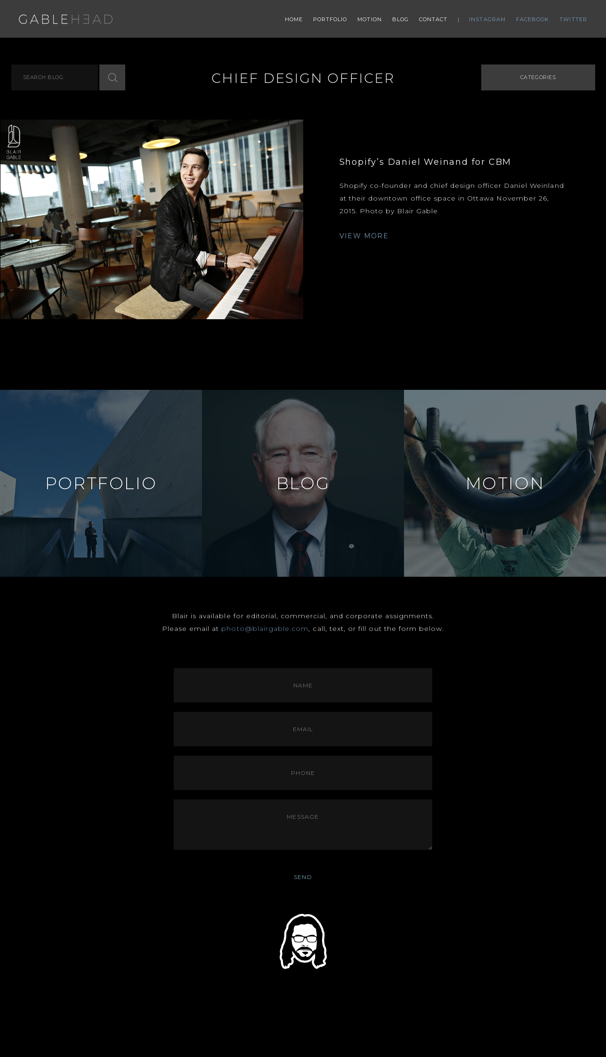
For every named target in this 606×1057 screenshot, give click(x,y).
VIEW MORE (364, 236)
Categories (538, 77)
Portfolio (330, 19)
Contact (433, 19)
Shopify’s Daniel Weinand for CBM (425, 162)
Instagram (487, 19)
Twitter (573, 19)
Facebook (532, 19)
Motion (369, 19)
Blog (400, 19)
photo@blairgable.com (264, 628)
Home (294, 19)
